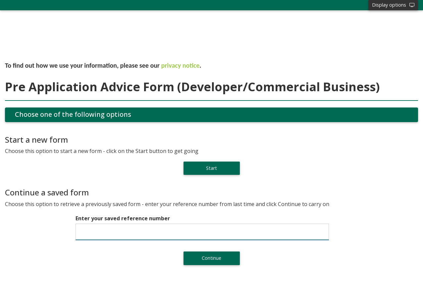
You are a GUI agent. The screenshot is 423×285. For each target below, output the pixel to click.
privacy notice (180, 65)
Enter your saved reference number (123, 218)
